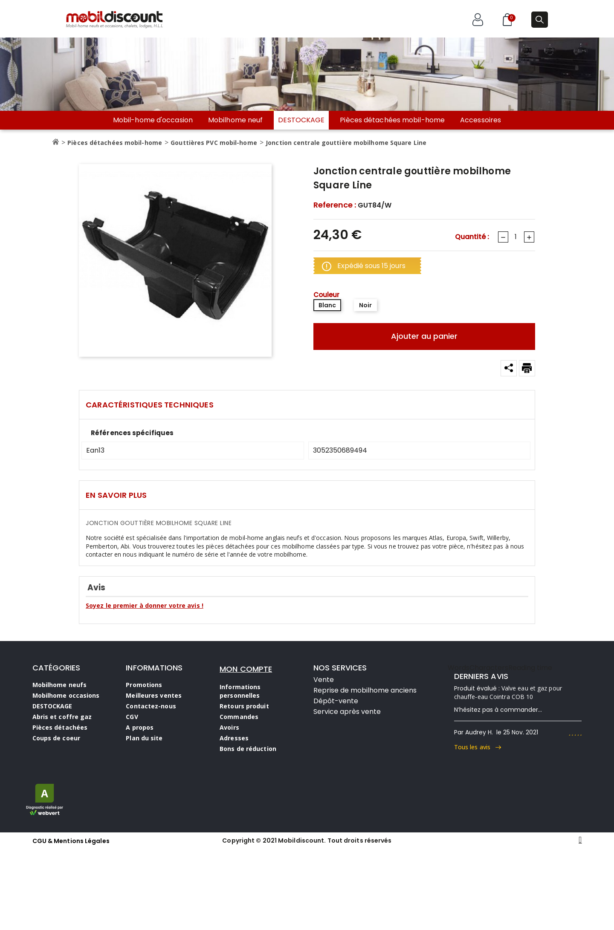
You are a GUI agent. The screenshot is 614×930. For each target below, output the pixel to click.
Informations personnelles (240, 691)
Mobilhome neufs (59, 685)
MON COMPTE (246, 669)
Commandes (239, 717)
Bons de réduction (248, 749)
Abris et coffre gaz (62, 717)
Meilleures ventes (154, 695)
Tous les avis (477, 747)
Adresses (234, 738)
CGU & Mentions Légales (71, 841)
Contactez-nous (151, 706)
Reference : (334, 205)
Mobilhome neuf (235, 120)
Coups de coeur (56, 738)
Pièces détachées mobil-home (392, 120)
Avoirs (229, 727)
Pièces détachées (60, 727)
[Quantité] (515, 237)
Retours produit (244, 706)
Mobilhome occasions (66, 695)
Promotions (144, 685)
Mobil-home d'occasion (153, 120)
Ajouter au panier (424, 336)
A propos (140, 727)
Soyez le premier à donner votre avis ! (144, 605)
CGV (132, 717)
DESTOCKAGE (301, 120)
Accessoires (480, 120)
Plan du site (144, 738)
